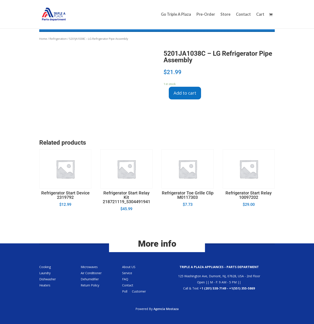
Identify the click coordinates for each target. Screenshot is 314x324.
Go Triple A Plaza (176, 15)
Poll (124, 291)
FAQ (125, 279)
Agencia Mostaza (166, 309)
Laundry (45, 273)
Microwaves (89, 267)
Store (225, 15)
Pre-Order (205, 15)
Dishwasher (47, 279)
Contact (243, 15)
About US (128, 267)
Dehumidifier (90, 279)
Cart (260, 15)
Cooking (45, 267)
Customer (139, 291)
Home (43, 39)
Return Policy (90, 285)
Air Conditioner (91, 273)
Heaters (44, 285)
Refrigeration (58, 39)
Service (127, 273)
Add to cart (185, 93)
